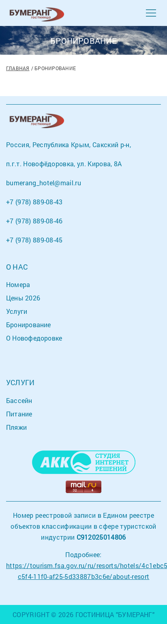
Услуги (16, 311)
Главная (18, 68)
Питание (19, 414)
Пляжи (16, 427)
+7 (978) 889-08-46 (34, 221)
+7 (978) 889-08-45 (34, 240)
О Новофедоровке (34, 338)
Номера (18, 284)
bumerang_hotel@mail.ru (43, 182)
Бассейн (19, 400)
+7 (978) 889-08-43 (34, 201)
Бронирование (28, 324)
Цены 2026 (23, 298)
